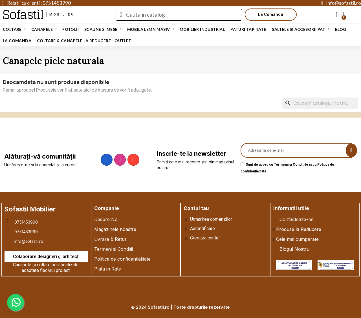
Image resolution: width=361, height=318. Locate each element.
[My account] (337, 14)
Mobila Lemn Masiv (150, 29)
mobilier (61, 14)
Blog (340, 29)
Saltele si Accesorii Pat (300, 29)
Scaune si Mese (103, 29)
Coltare (14, 29)
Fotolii (70, 29)
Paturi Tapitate (248, 29)
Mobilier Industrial (202, 29)
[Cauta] (320, 103)
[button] (270, 14)
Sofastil (23, 14)
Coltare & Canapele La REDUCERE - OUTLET (84, 40)
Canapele (44, 29)
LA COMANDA (17, 40)
